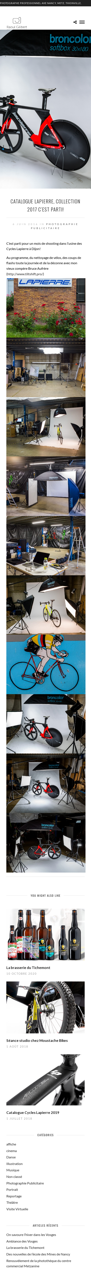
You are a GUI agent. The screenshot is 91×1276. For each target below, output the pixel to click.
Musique (12, 1170)
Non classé (14, 1177)
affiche (11, 1144)
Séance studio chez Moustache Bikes (37, 1040)
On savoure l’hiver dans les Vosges (31, 1235)
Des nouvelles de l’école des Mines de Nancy (38, 1254)
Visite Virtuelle (17, 1209)
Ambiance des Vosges (22, 1241)
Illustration (14, 1164)
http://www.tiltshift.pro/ (25, 274)
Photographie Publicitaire (25, 1183)
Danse (11, 1157)
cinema (11, 1151)
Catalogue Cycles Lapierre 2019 (32, 1112)
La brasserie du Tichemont (28, 967)
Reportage (14, 1196)
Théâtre (12, 1202)
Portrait (12, 1189)
